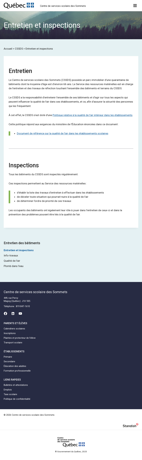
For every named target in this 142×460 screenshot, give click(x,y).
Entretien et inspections (19, 250)
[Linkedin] (13, 313)
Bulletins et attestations (16, 385)
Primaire (8, 356)
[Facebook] (5, 313)
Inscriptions (10, 333)
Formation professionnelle (17, 370)
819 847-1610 (23, 306)
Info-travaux (11, 255)
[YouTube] (20, 313)
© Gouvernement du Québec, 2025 (71, 451)
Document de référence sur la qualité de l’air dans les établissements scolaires (62, 133)
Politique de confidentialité (17, 399)
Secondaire (9, 361)
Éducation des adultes (15, 366)
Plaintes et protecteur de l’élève (20, 338)
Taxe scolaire (10, 394)
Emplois (8, 389)
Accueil (8, 48)
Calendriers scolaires (14, 328)
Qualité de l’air (12, 260)
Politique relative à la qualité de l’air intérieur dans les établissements (92, 115)
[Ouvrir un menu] (135, 5)
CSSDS (19, 48)
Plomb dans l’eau (13, 266)
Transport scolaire (13, 342)
